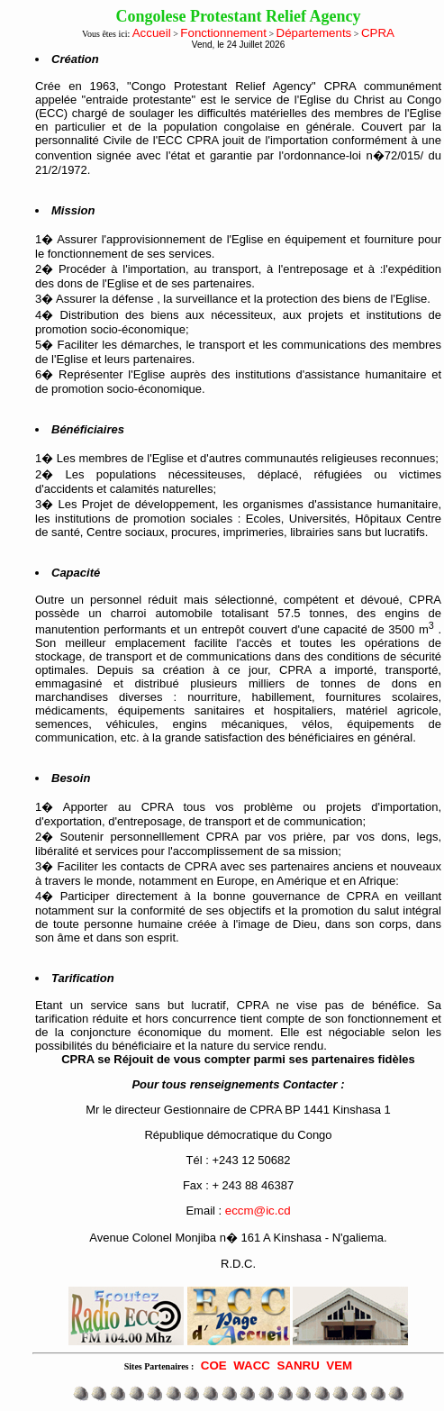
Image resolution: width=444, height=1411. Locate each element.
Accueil (151, 33)
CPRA (377, 33)
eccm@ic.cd (258, 1210)
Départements (314, 33)
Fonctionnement (223, 33)
